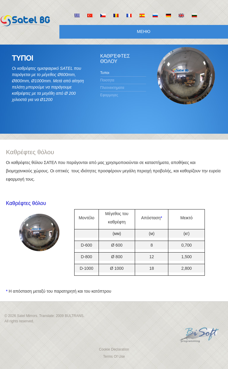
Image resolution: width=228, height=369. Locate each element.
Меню (143, 31)
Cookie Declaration (114, 349)
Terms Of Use (114, 356)
